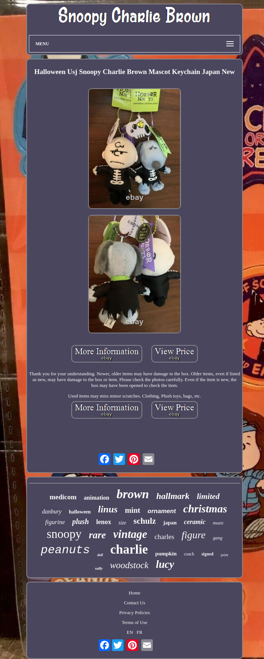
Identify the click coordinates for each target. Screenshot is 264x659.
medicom (62, 497)
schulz (144, 521)
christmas (205, 509)
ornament (162, 511)
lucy (165, 564)
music (218, 523)
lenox (103, 522)
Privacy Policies (134, 612)
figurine (55, 522)
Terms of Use (134, 622)
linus (108, 509)
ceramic (194, 522)
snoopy (64, 533)
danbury (51, 511)
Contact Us (134, 602)
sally (99, 568)
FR (140, 632)
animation (96, 498)
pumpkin (166, 554)
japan (170, 523)
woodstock (129, 565)
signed (207, 554)
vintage (130, 534)
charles (164, 536)
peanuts (65, 550)
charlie (129, 549)
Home (134, 593)
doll (100, 555)
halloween (80, 512)
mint (132, 510)
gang (217, 537)
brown (133, 494)
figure (193, 534)
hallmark (173, 496)
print (225, 555)
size (122, 523)
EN (130, 632)
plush (80, 521)
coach (189, 554)
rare (97, 535)
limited (208, 496)
